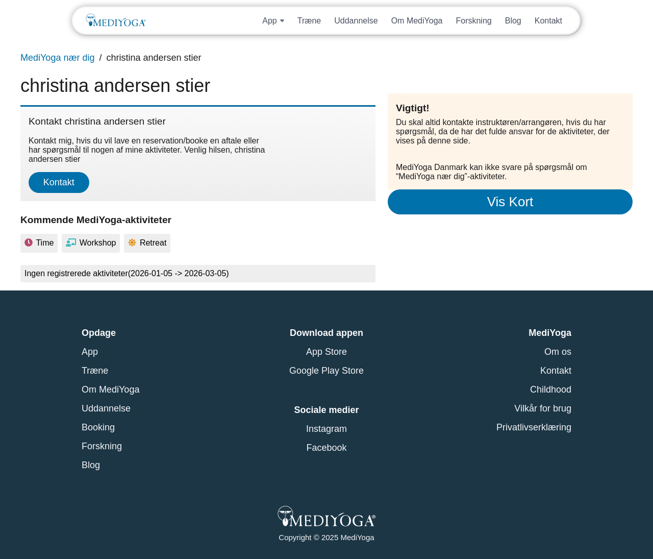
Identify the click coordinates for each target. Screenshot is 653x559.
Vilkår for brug (542, 408)
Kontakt (548, 20)
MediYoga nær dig (57, 58)
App (90, 352)
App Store (326, 352)
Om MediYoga (417, 20)
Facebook (326, 448)
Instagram (326, 429)
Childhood (550, 389)
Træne (309, 20)
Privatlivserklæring (533, 427)
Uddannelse (356, 20)
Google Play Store (326, 371)
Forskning (473, 20)
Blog (513, 20)
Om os (557, 352)
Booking (98, 427)
